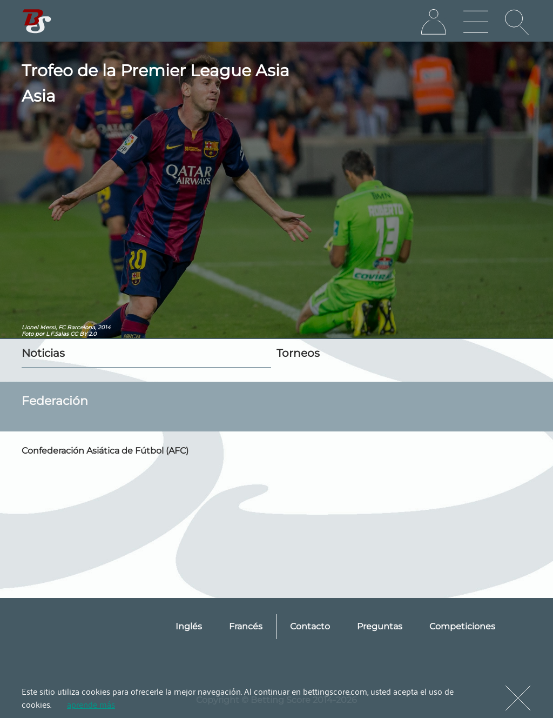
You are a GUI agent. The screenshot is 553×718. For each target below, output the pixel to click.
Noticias (43, 353)
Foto (27, 333)
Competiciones (462, 626)
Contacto (310, 626)
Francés (245, 626)
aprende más (91, 704)
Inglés (189, 626)
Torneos (298, 353)
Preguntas (379, 626)
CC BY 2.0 (83, 333)
